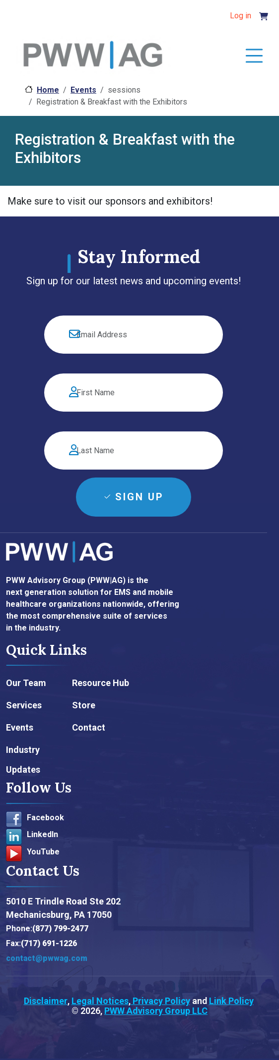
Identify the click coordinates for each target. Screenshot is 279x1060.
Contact (88, 727)
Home (48, 90)
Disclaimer (46, 1001)
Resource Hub (100, 683)
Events (83, 90)
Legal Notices (100, 1001)
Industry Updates (23, 759)
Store (83, 705)
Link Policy (231, 1001)
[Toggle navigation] (254, 56)
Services (24, 705)
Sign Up (139, 497)
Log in (240, 15)
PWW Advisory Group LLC (156, 1011)
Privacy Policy (160, 1001)
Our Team (26, 683)
